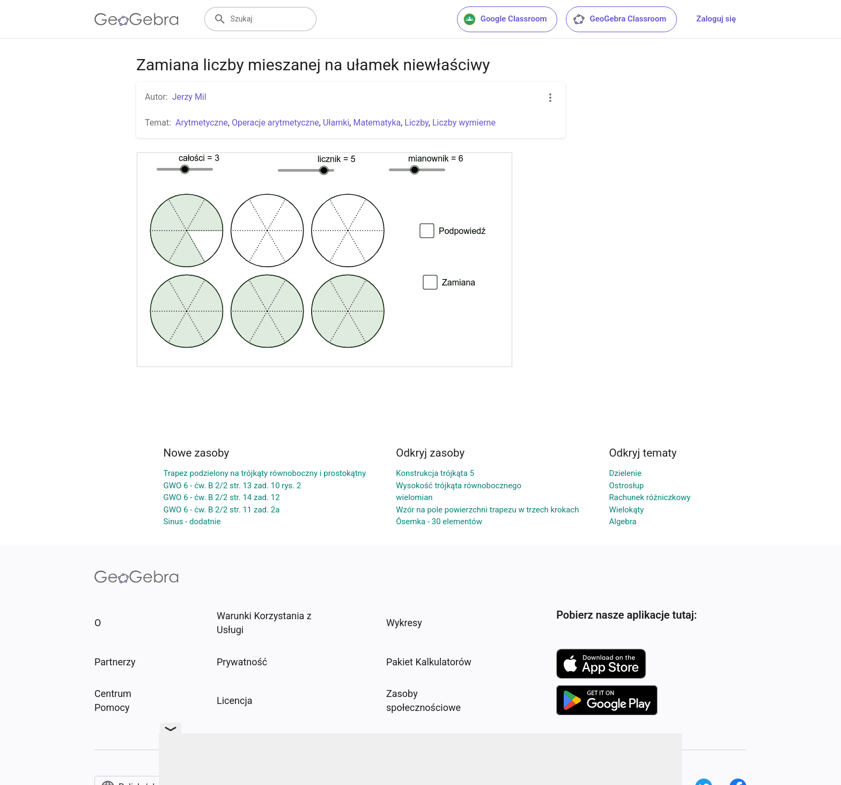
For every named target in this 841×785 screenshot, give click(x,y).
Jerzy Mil (189, 97)
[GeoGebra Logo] (136, 19)
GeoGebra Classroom (619, 19)
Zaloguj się (716, 19)
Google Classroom (505, 19)
